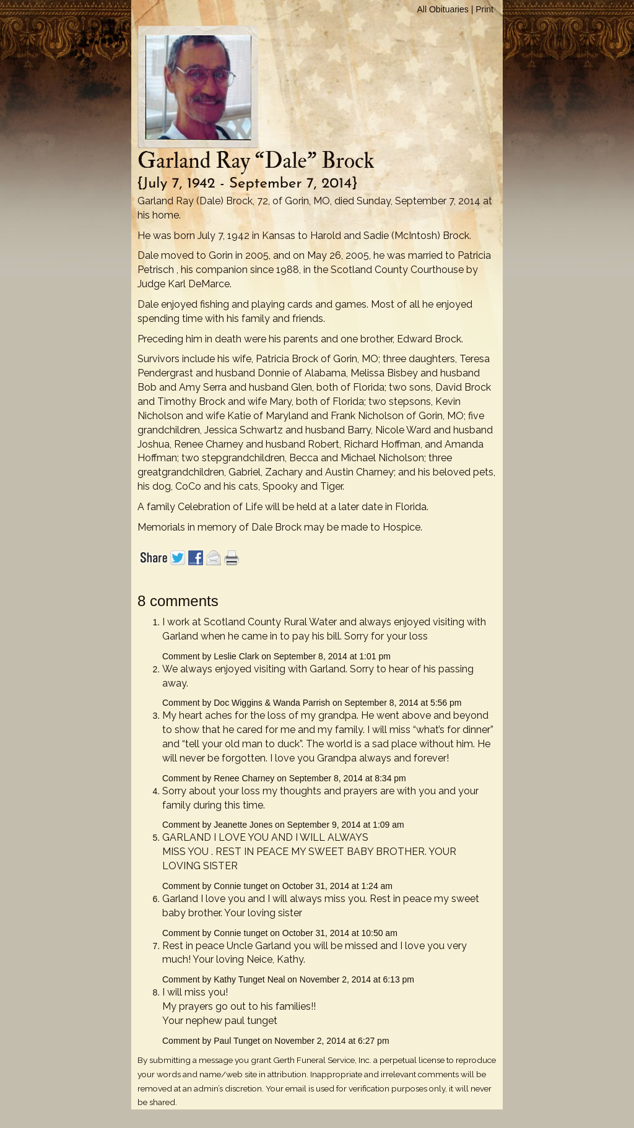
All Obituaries (443, 9)
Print (484, 9)
